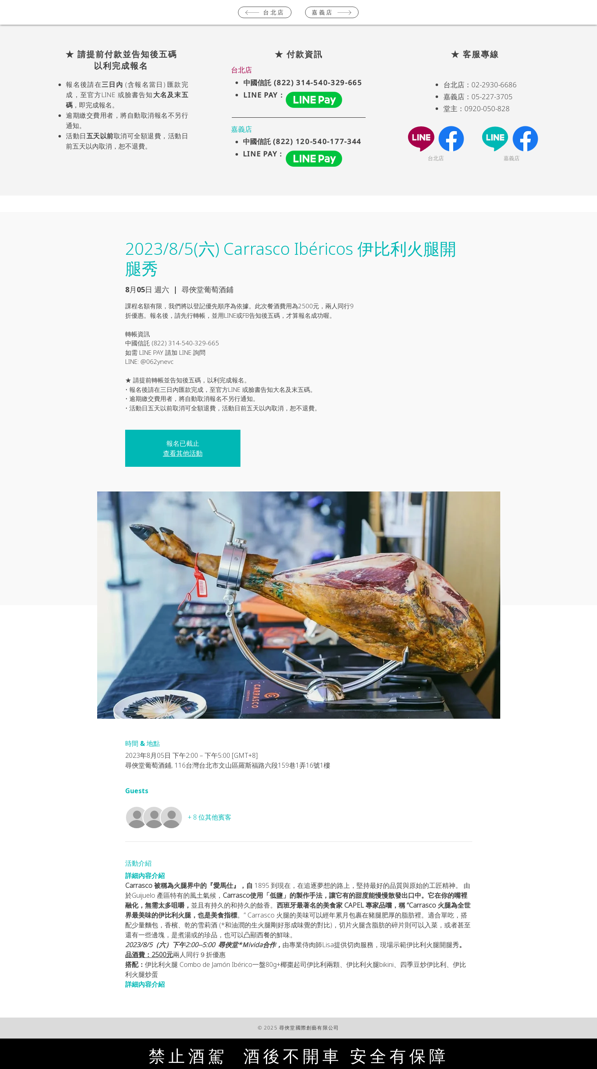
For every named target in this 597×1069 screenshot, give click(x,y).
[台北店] (265, 12)
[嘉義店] (332, 12)
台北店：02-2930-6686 (480, 84)
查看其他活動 (183, 453)
